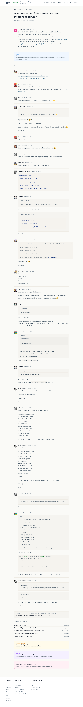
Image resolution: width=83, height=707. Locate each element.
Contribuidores (47, 705)
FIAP (32, 685)
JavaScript (8, 693)
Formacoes (18, 685)
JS (67, 3)
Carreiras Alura (19, 683)
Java (43, 3)
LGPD (53, 705)
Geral (47, 3)
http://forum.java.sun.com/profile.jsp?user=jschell (35, 44)
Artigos (17, 687)
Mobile (59, 3)
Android (75, 3)
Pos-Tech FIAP (19, 691)
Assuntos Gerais (22, 9)
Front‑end (53, 3)
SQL (64, 3)
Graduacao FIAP (19, 689)
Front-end (8, 687)
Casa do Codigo (35, 687)
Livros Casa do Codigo (21, 693)
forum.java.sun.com (61, 39)
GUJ (15, 9)
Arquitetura (8, 700)
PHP (70, 3)
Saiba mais (40, 705)
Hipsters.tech (34, 689)
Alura (32, 683)
